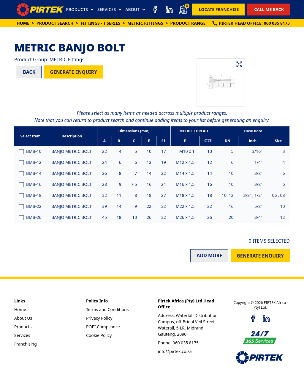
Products (22, 326)
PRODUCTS (80, 9)
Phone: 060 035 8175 (178, 343)
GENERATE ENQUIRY (73, 72)
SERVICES (110, 9)
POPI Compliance (103, 326)
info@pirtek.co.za (175, 351)
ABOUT (136, 9)
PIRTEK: (251, 23)
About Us (23, 318)
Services (22, 335)
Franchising (25, 344)
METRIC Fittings (145, 23)
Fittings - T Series (100, 23)
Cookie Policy (99, 335)
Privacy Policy (99, 318)
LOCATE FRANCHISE (219, 9)
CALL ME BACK (269, 9)
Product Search (55, 23)
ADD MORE (209, 255)
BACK (29, 72)
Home (23, 23)
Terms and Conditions (107, 309)
